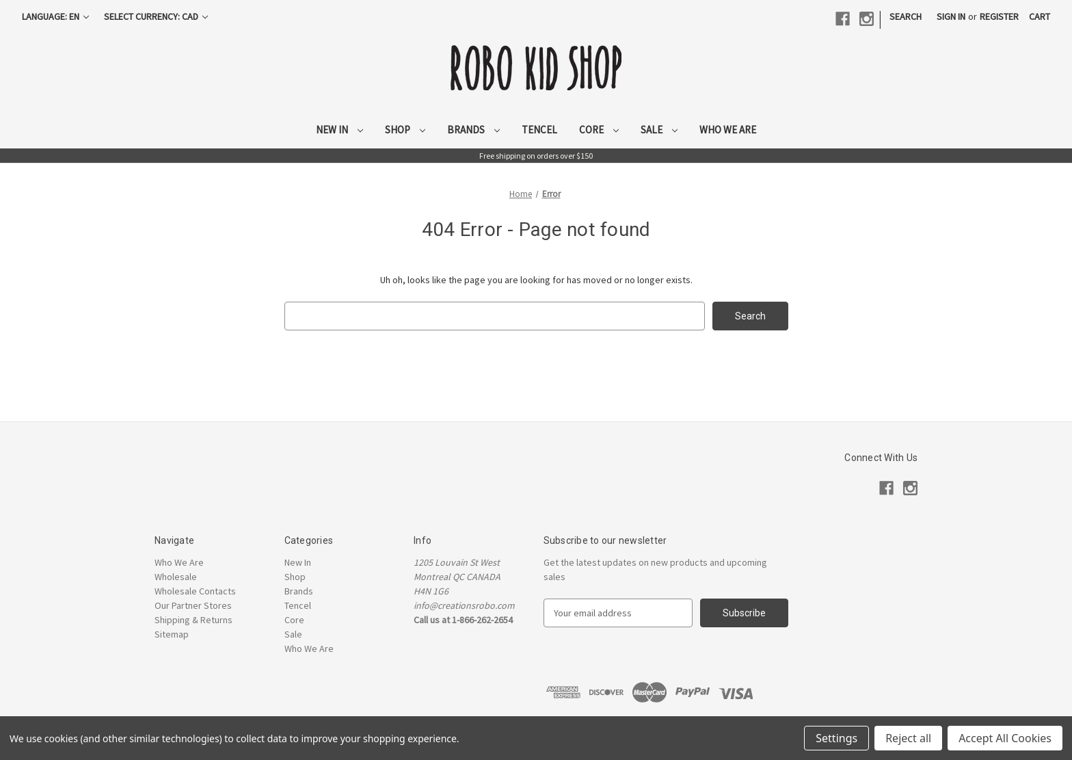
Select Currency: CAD (156, 16)
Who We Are (727, 129)
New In (339, 129)
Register (999, 16)
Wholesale (176, 577)
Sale (659, 129)
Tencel (539, 129)
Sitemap (172, 634)
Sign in (951, 16)
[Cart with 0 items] (1039, 17)
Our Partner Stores (193, 605)
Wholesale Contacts (195, 591)
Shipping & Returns (193, 620)
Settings (836, 738)
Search (905, 16)
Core (599, 129)
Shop (405, 129)
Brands (473, 129)
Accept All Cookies (1005, 738)
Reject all (908, 738)
